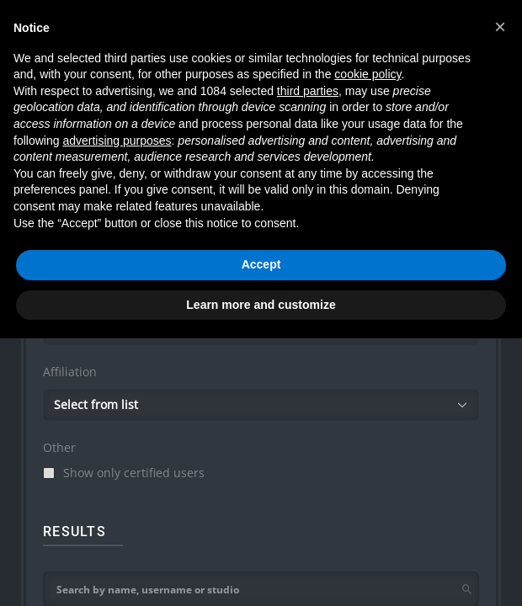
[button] (500, 26)
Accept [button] (261, 264)
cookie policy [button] (367, 74)
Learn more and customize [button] (260, 304)
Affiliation (70, 372)
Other (59, 447)
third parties (307, 91)
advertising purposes (116, 140)
